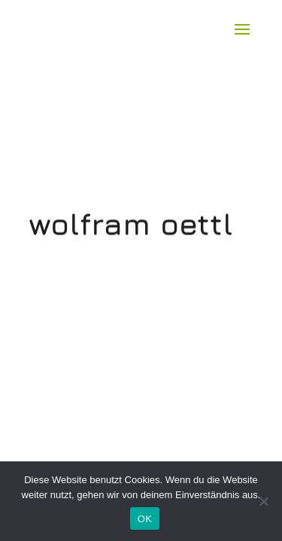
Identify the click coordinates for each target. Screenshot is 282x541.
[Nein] (263, 501)
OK (145, 518)
